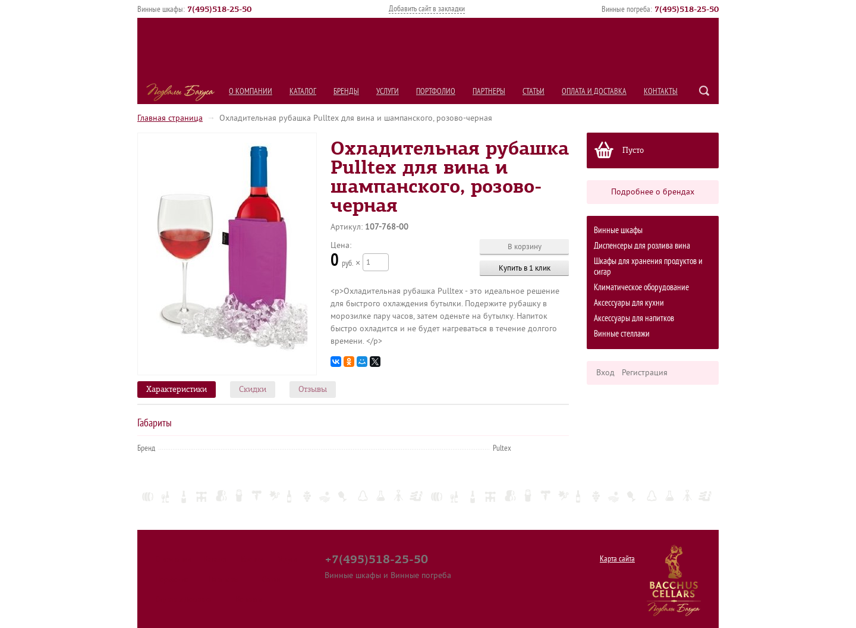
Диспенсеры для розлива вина (642, 246)
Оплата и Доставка (594, 91)
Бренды (346, 91)
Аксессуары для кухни (629, 303)
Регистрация (645, 372)
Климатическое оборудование (641, 287)
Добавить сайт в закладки (427, 8)
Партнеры (489, 91)
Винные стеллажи (622, 334)
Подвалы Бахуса (180, 92)
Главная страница (170, 118)
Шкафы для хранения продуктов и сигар (648, 266)
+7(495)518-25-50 (376, 559)
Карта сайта (617, 558)
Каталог (302, 91)
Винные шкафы (618, 230)
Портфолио (435, 91)
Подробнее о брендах (652, 191)
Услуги (387, 91)
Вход (605, 372)
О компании (250, 91)
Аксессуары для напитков (634, 318)
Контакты (661, 91)
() (219, 9)
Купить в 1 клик (524, 267)
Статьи (534, 91)
